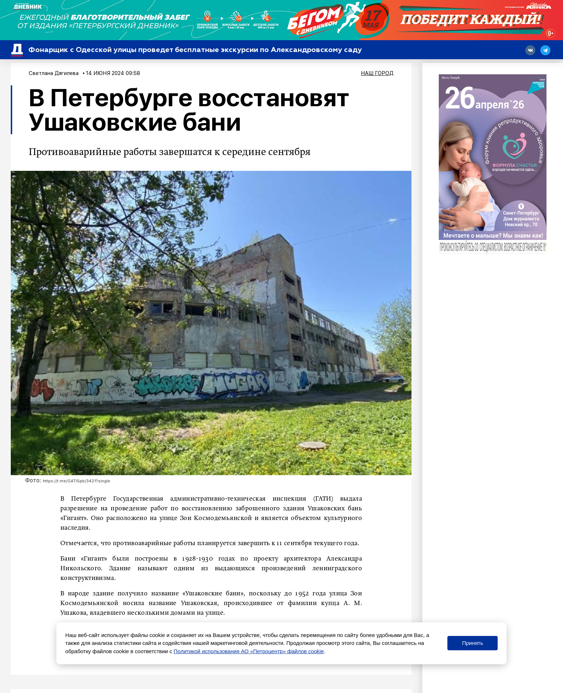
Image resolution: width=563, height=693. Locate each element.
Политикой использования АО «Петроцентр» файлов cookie (249, 651)
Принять (472, 643)
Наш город (377, 73)
